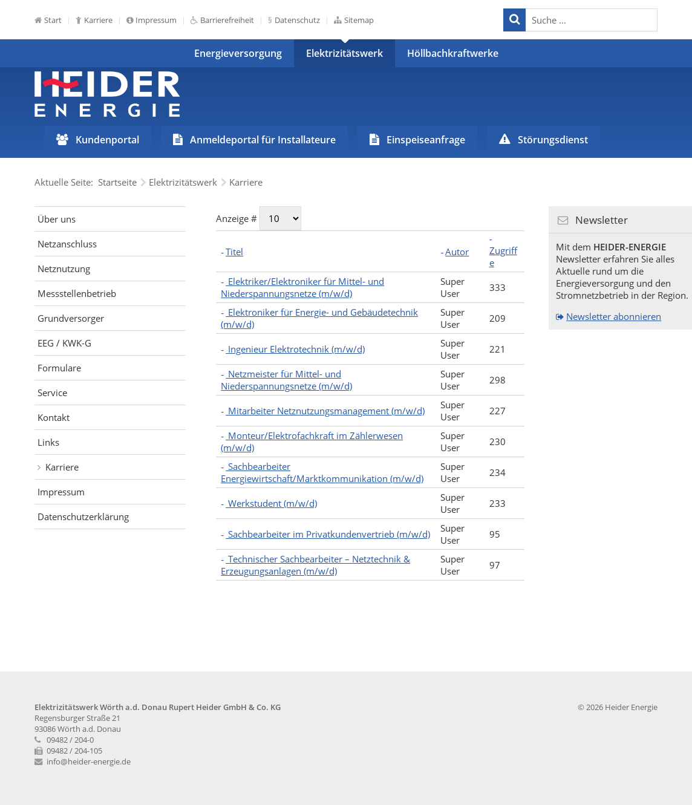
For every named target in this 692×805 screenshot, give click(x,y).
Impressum (156, 20)
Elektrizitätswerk (344, 53)
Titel (234, 252)
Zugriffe (503, 256)
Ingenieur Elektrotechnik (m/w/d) (295, 349)
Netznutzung (64, 268)
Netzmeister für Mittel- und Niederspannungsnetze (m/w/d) (286, 380)
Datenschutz (297, 20)
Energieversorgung (238, 53)
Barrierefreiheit (227, 20)
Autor (457, 252)
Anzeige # (238, 218)
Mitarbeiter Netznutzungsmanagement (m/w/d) (325, 411)
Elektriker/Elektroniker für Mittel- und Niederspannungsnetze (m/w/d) (302, 287)
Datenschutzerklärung (83, 516)
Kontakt (54, 417)
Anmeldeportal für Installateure (263, 139)
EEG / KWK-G (64, 343)
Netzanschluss (67, 244)
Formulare (59, 368)
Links (48, 442)
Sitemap (359, 20)
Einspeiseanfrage (426, 139)
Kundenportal (107, 139)
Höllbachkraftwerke (452, 53)
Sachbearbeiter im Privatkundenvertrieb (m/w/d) (328, 534)
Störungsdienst (553, 139)
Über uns (57, 219)
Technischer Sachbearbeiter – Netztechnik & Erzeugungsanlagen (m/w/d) (315, 565)
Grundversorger (71, 318)
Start (53, 20)
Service (52, 392)
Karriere (98, 20)
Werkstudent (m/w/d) (271, 503)
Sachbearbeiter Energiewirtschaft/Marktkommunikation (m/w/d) (322, 472)
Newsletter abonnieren (613, 316)
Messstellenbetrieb (77, 293)
